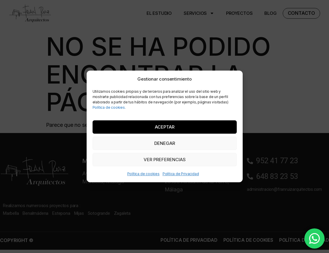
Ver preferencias (165, 159)
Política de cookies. (109, 107)
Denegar (164, 143)
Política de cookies (143, 174)
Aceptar (164, 127)
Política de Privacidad (181, 174)
